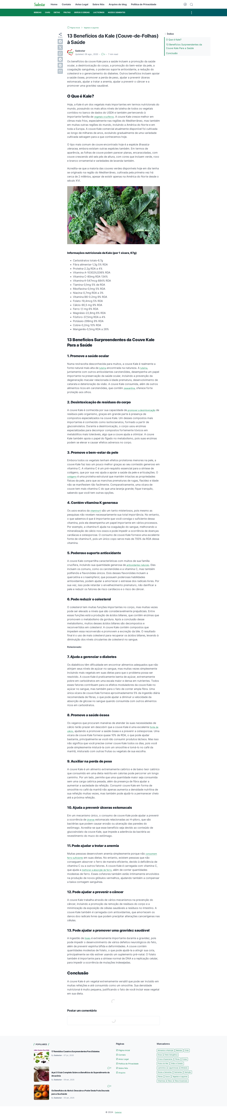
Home (54, 4)
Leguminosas (164, 1073)
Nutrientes (183, 1078)
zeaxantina (130, 388)
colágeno (72, 476)
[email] (60, 71)
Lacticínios (180, 1069)
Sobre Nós (98, 4)
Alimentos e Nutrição (167, 1050)
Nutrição (162, 1082)
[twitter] (60, 47)
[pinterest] (60, 65)
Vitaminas (184, 1087)
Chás (160, 1055)
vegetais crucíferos (105, 116)
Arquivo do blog (118, 4)
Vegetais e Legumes (167, 1087)
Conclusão (172, 53)
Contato (66, 4)
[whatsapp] (60, 53)
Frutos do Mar (173, 1064)
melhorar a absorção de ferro (100, 869)
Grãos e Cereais (165, 1069)
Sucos (180, 1082)
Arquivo (122, 1072)
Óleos (160, 1091)
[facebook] (60, 41)
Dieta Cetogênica (181, 1055)
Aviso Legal (81, 4)
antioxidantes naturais (140, 564)
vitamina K (96, 510)
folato (88, 938)
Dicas (167, 1055)
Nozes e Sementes (167, 1078)
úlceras (91, 819)
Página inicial (124, 1050)
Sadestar (118, 1112)
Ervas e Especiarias (167, 1059)
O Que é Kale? (173, 39)
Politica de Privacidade (143, 4)
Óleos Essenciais (173, 1091)
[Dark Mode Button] (185, 4)
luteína (103, 367)
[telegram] (60, 59)
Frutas (161, 1064)
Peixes (172, 1082)
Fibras (181, 1059)
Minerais (177, 1073)
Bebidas (184, 1050)
